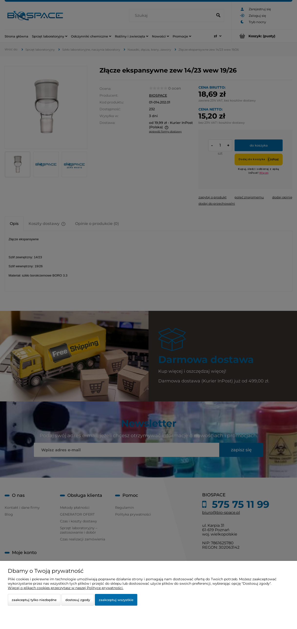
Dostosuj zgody (77, 600)
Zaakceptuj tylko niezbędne (34, 600)
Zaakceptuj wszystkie (116, 600)
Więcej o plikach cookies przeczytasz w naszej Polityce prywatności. (65, 588)
